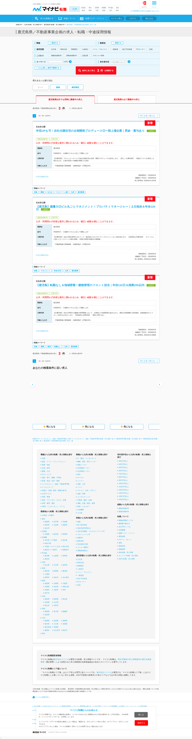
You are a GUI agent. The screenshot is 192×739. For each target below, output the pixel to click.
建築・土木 (46, 471)
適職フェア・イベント (127, 533)
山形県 (56, 525)
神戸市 (47, 593)
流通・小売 (81, 484)
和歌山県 (66, 587)
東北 (90, 7)
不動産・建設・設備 (84, 500)
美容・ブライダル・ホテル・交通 (54, 500)
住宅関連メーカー (83, 468)
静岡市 (47, 577)
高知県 (47, 615)
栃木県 (56, 534)
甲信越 (110, 7)
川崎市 (54, 550)
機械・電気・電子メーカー (87, 462)
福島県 (65, 525)
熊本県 (47, 624)
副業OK (80, 538)
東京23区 (65, 546)
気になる (149, 18)
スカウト (133, 18)
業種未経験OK (124, 511)
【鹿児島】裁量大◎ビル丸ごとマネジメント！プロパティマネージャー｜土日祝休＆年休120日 (95, 208)
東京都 (64, 540)
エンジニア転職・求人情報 (128, 556)
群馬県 (65, 534)
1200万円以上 (124, 490)
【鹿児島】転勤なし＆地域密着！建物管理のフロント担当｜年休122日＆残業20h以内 (90, 285)
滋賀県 (47, 583)
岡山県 (65, 599)
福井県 (65, 565)
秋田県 (47, 525)
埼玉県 (47, 540)
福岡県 (47, 621)
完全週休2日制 (82, 544)
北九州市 (57, 630)
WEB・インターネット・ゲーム (53, 506)
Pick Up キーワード (51, 706)
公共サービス (47, 494)
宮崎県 (65, 624)
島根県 (56, 599)
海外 (117, 10)
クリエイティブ (47, 487)
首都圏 (103, 7)
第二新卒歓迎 (82, 525)
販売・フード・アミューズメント (54, 462)
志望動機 (122, 530)
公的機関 (80, 510)
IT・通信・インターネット (86, 458)
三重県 (47, 574)
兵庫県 (47, 587)
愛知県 (65, 571)
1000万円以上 (124, 483)
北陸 (117, 7)
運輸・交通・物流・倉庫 (86, 503)
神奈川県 (48, 543)
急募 (79, 522)
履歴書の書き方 (124, 523)
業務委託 (80, 566)
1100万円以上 (124, 487)
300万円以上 (123, 461)
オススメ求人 (116, 18)
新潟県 (47, 556)
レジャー (80, 481)
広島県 (47, 602)
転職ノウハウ (69, 18)
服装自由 (80, 541)
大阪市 (56, 590)
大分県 (56, 624)
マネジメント (45, 271)
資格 (120, 543)
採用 (49, 347)
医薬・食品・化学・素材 (51, 481)
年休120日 (57, 271)
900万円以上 (123, 480)
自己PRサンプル (125, 527)
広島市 (56, 605)
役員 (79, 585)
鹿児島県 (81, 192)
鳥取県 (47, 599)
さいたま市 (56, 546)
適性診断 (122, 536)
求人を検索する (46, 18)
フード (79, 487)
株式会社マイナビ (61, 659)
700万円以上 (123, 474)
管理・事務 (46, 497)
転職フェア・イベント (94, 18)
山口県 (56, 602)
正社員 (79, 559)
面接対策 (122, 546)
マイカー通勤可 (83, 547)
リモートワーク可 (83, 534)
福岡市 (47, 630)
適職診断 (122, 549)
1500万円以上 (124, 499)
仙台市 (47, 528)
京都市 (47, 590)
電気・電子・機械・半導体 (51, 478)
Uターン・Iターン (125, 540)
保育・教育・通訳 (48, 503)
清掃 (42, 347)
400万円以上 (123, 464)
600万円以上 (123, 471)
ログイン (144, 7)
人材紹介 (80, 569)
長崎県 (65, 621)
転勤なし (57, 347)
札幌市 (51, 515)
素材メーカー (82, 465)
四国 (103, 10)
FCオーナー (81, 582)
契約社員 (80, 562)
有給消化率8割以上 (84, 528)
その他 (79, 513)
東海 (83, 10)
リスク (58, 192)
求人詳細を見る (43, 177)
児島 (35, 192)
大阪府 (65, 583)
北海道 (83, 7)
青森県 (47, 522)
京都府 (56, 583)
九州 (74, 9)
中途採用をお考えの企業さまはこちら (145, 11)
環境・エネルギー (83, 506)
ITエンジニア (46, 474)
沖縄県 (56, 627)
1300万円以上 (124, 493)
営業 (43, 458)
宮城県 (65, 522)
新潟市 (47, 559)
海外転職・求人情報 (126, 552)
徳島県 (47, 611)
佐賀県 (56, 621)
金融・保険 (81, 494)
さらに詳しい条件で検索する (48, 68)
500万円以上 (123, 467)
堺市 (64, 590)
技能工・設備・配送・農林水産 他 (54, 490)
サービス (80, 478)
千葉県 (54, 540)
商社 (79, 474)
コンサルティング (83, 497)
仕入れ (49, 192)
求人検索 (37, 706)
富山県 (47, 565)
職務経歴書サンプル (126, 520)
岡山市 (47, 605)
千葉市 (47, 546)
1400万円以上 (124, 496)
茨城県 (47, 534)
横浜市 (47, 550)
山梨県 (56, 556)
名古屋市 (66, 577)
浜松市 (56, 577)
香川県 (56, 611)
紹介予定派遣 (82, 579)
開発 (42, 192)
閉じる (141, 715)
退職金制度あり (83, 550)
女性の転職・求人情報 (127, 559)
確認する (141, 723)
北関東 (97, 7)
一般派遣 (80, 575)
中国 (96, 10)
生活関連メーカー (83, 471)
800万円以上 (123, 477)
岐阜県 (47, 571)
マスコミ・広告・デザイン (87, 490)
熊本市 (65, 630)
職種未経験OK (124, 508)
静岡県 (56, 571)
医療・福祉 (46, 465)
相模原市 (65, 550)
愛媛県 (65, 611)
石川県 (56, 565)
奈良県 (56, 587)
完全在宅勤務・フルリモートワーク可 (91, 531)
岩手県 (56, 522)
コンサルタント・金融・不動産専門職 (55, 484)
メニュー (154, 7)
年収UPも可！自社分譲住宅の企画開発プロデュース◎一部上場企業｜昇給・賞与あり (90, 130)
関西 (90, 10)
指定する (55, 43)
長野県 (65, 556)
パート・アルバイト (84, 572)
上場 (65, 192)
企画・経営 (46, 468)
